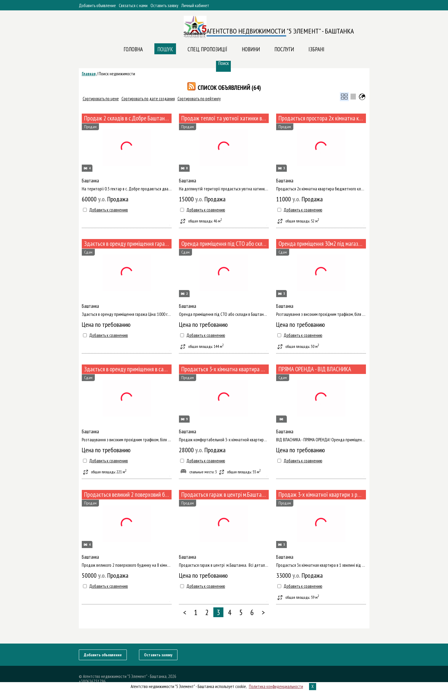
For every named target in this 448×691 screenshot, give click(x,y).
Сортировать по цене (101, 98)
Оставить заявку (164, 5)
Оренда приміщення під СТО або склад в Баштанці (225, 244)
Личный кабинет (195, 5)
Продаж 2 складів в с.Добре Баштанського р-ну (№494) (128, 118)
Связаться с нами (133, 5)
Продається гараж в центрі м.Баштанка (225, 495)
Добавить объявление (97, 5)
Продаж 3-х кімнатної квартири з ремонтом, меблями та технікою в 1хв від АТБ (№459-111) (322, 495)
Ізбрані (316, 49)
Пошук (165, 49)
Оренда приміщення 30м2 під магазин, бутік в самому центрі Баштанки (322, 244)
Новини (251, 49)
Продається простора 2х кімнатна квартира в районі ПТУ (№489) (322, 118)
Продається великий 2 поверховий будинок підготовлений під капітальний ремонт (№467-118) (128, 495)
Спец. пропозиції (207, 49)
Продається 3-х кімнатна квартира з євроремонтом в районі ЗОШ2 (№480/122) (225, 369)
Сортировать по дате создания (148, 98)
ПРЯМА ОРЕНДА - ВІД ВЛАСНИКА (315, 369)
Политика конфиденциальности (276, 686)
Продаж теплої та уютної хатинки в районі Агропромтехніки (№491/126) (225, 118)
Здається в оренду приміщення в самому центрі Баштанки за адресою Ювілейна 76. (128, 369)
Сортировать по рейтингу (199, 98)
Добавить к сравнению (108, 209)
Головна (133, 49)
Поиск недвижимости (117, 74)
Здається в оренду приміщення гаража (127, 244)
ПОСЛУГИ (284, 49)
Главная (89, 74)
